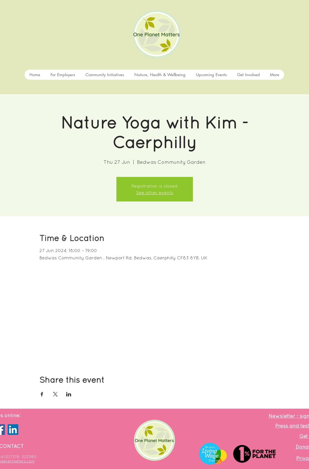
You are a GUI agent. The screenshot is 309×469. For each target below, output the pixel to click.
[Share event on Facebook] (42, 394)
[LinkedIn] (13, 429)
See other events (154, 192)
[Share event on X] (55, 394)
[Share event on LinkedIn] (68, 394)
